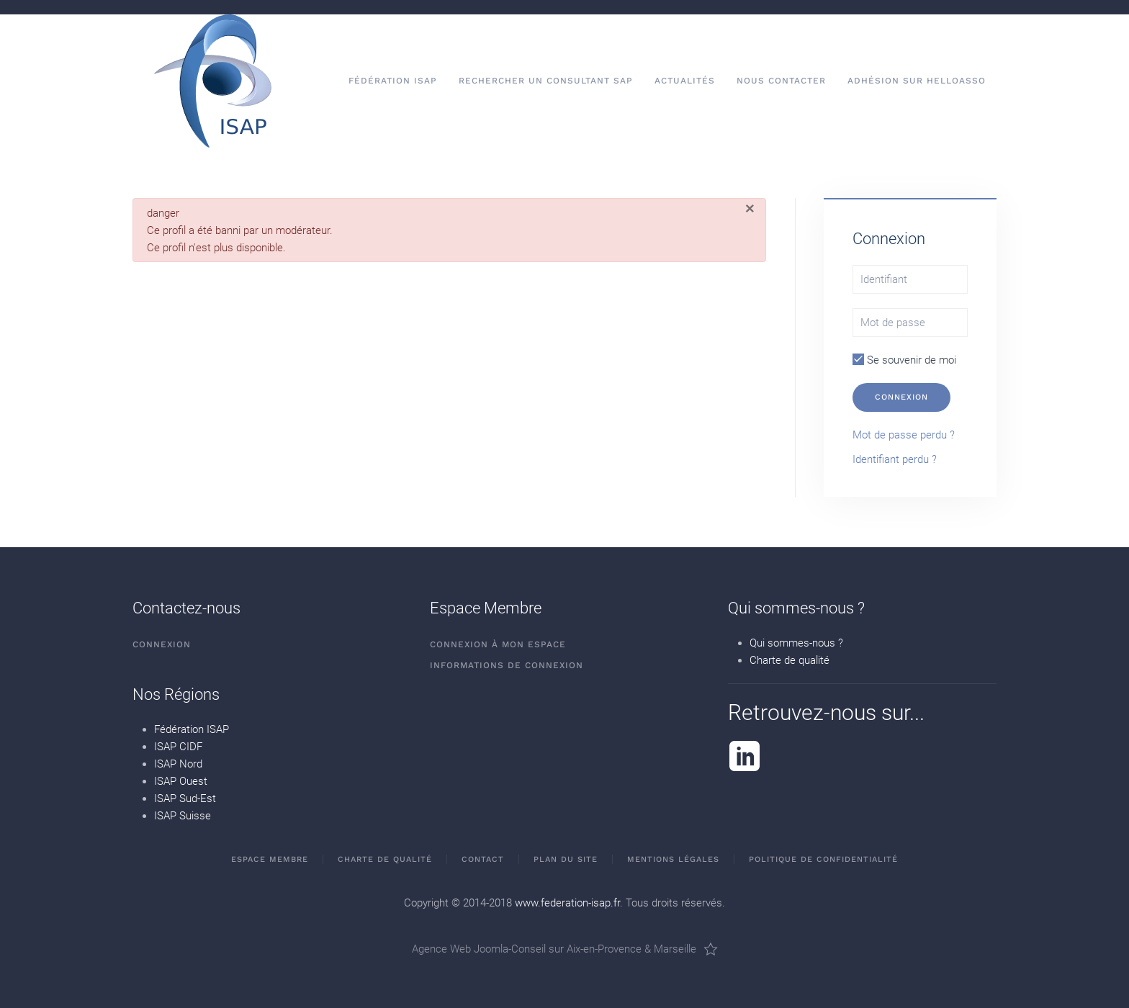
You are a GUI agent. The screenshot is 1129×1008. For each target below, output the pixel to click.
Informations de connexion (506, 665)
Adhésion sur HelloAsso (916, 81)
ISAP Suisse (182, 815)
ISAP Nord (178, 763)
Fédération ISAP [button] (392, 81)
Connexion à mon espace (498, 644)
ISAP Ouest (180, 781)
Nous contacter (781, 81)
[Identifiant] (910, 279)
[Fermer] (749, 209)
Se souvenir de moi (904, 360)
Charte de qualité (789, 660)
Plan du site (566, 859)
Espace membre (269, 859)
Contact (483, 859)
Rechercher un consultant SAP (546, 81)
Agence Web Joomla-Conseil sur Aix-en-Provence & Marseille (565, 949)
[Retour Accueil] (212, 81)
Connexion (901, 397)
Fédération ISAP (191, 729)
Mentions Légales (673, 859)
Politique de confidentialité (823, 859)
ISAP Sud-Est (185, 798)
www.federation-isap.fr (567, 902)
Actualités (685, 81)
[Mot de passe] (910, 322)
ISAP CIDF (178, 746)
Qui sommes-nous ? (796, 642)
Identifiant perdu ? (895, 459)
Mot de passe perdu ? (904, 434)
